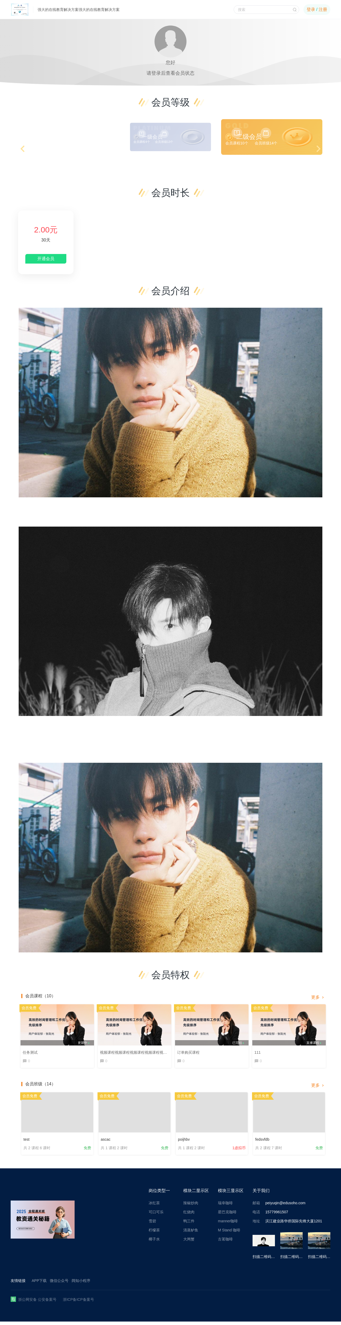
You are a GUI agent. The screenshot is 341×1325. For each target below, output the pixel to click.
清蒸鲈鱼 (190, 1233)
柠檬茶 (154, 1233)
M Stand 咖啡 (229, 1233)
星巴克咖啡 (227, 1215)
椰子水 (154, 1242)
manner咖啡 (228, 1224)
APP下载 (39, 1284)
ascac (106, 1140)
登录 (311, 9)
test (26, 1140)
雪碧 (152, 1224)
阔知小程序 (81, 1284)
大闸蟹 (188, 1242)
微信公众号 (59, 1284)
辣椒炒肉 (190, 1206)
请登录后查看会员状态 (170, 73)
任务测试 (31, 1051)
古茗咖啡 (225, 1242)
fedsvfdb (262, 1140)
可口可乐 (156, 1215)
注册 (323, 9)
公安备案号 (47, 1303)
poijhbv (184, 1140)
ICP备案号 (85, 1303)
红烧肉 (188, 1215)
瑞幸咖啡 (225, 1206)
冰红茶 (154, 1206)
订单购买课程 (189, 1051)
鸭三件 (188, 1224)
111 (259, 1051)
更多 (318, 997)
